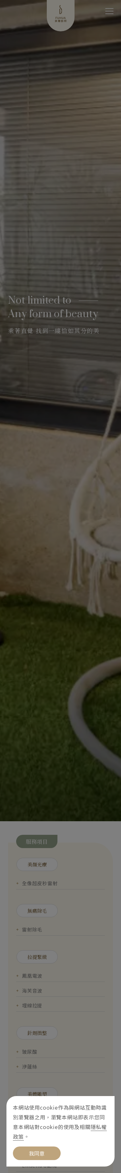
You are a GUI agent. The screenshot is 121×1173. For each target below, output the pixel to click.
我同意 (37, 1153)
